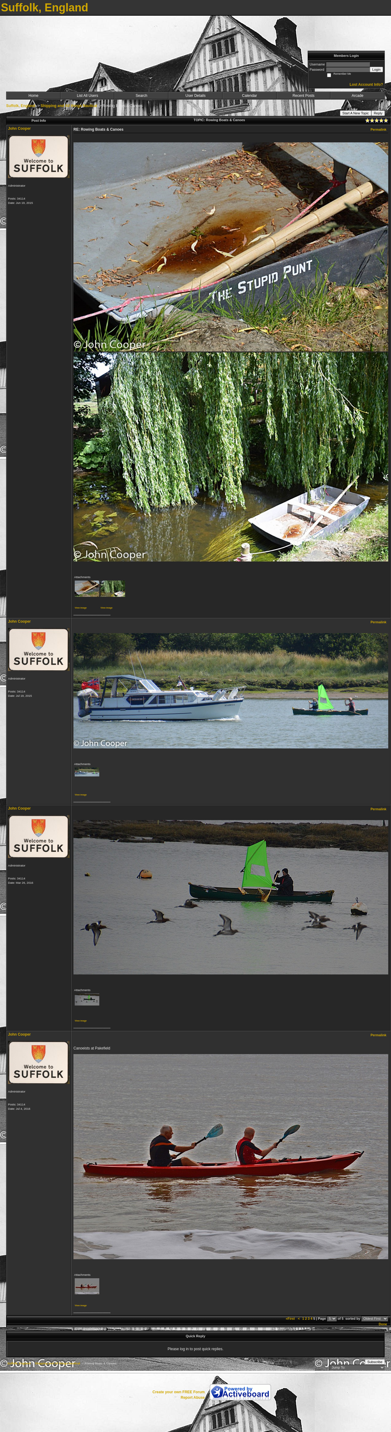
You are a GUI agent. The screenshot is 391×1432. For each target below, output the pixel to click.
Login (376, 69)
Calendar (249, 95)
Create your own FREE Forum (178, 1392)
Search (141, 95)
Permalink (378, 129)
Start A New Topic (355, 113)
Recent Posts (303, 95)
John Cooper (19, 128)
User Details (195, 95)
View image (81, 607)
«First (291, 1318)
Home (33, 95)
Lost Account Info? (366, 84)
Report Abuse (193, 1397)
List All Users (87, 95)
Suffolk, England (20, 106)
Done (383, 1324)
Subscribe (374, 1362)
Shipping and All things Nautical (69, 106)
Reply (378, 113)
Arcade (357, 95)
